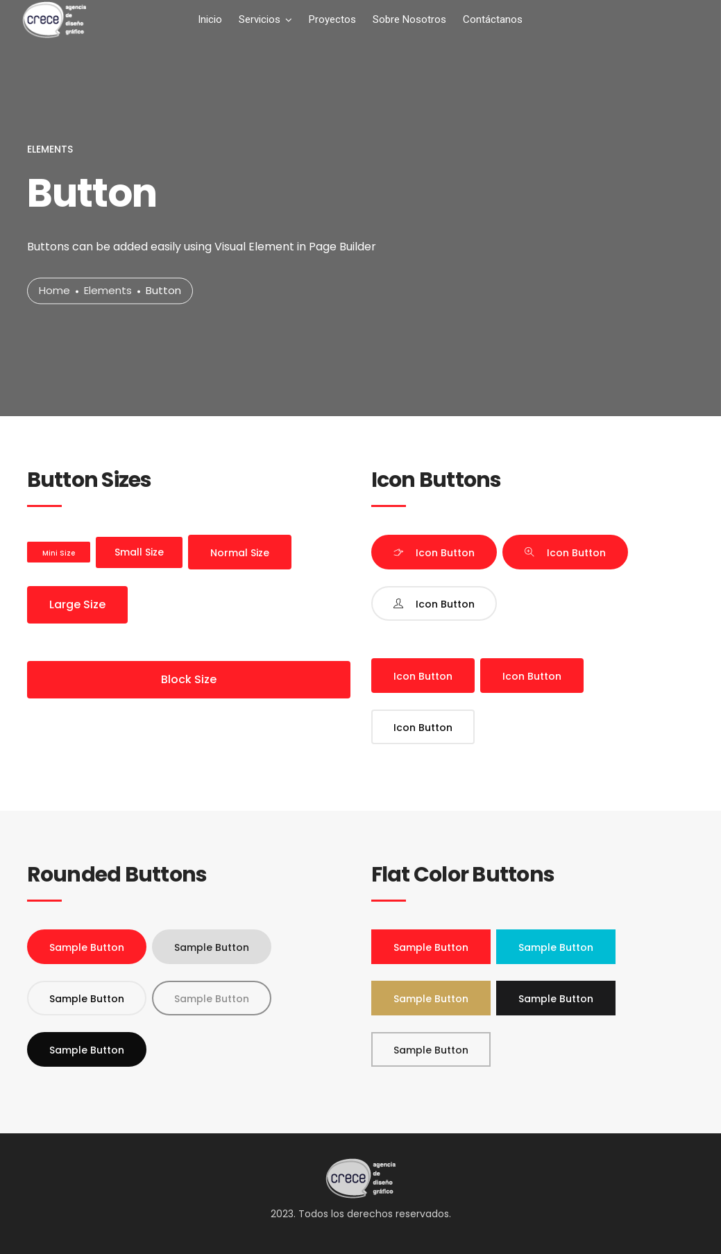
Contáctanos (493, 19)
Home (54, 291)
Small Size (139, 552)
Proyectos (332, 19)
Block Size (189, 679)
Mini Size (58, 553)
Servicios (259, 19)
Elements (108, 291)
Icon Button (445, 553)
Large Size (77, 604)
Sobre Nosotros (409, 19)
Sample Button (86, 947)
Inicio (210, 19)
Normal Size (239, 553)
